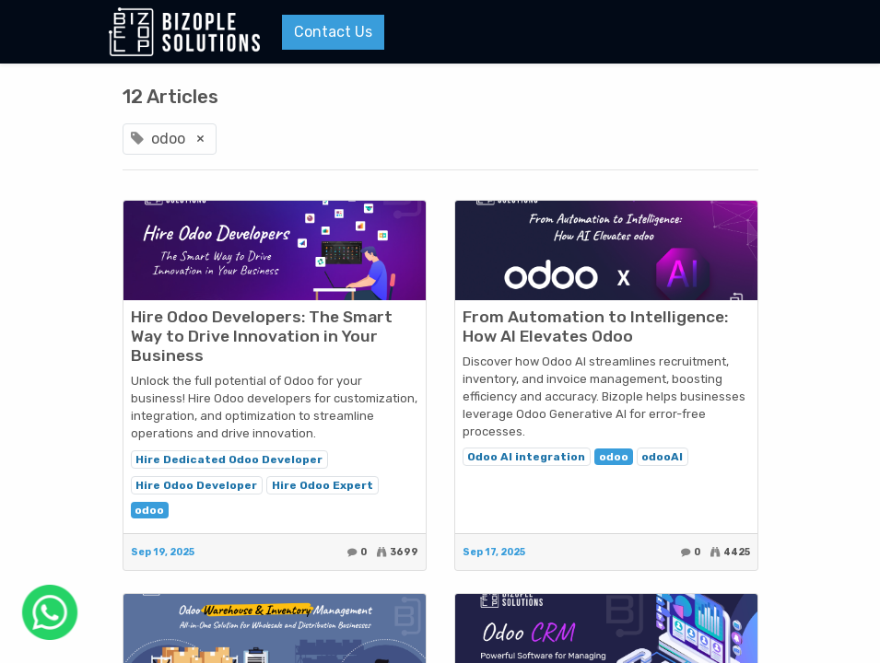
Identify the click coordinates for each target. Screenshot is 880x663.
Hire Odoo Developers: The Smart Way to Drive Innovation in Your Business (262, 336)
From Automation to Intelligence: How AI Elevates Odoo (595, 326)
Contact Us (333, 32)
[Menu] (757, 32)
